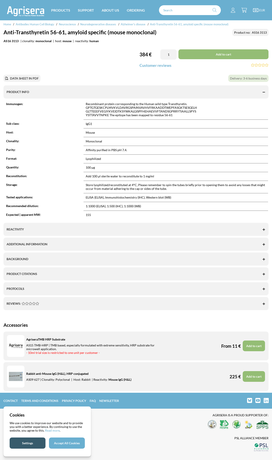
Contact (10, 401)
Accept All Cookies (67, 443)
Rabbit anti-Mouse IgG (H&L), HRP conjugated (57, 373)
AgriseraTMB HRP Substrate (45, 339)
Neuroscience (67, 24)
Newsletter (109, 401)
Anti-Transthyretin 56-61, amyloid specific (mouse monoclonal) (189, 24)
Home (7, 24)
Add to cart (254, 346)
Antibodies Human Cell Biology (35, 24)
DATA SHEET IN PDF (24, 78)
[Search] (190, 10)
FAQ (93, 401)
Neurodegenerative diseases (98, 24)
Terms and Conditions (39, 401)
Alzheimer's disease (133, 24)
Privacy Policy (74, 401)
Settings (27, 443)
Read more (52, 430)
